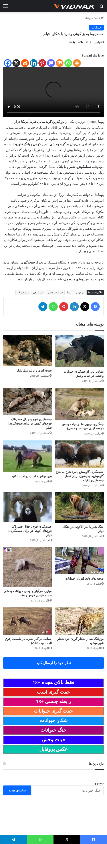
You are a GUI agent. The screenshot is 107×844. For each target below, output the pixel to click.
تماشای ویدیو (17, 790)
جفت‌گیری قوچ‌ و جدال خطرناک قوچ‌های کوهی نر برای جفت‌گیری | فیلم (30, 423)
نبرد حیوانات (23, 292)
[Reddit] (25, 63)
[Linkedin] (34, 63)
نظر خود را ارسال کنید (53, 663)
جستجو (99, 783)
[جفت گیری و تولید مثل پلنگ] (27, 350)
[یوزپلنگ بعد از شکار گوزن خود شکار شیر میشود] (79, 621)
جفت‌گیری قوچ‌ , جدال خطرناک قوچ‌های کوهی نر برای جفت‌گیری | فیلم (30, 531)
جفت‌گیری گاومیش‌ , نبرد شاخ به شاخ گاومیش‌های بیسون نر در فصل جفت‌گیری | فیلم (80, 476)
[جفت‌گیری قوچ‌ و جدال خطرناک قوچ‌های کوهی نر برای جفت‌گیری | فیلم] (27, 401)
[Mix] (59, 63)
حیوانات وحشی (55, 292)
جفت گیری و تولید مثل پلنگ (34, 370)
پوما (69, 292)
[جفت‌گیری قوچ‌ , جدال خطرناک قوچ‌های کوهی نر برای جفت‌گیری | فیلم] (27, 507)
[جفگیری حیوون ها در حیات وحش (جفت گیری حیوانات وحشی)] (79, 404)
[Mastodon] (51, 63)
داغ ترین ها (96, 763)
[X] (16, 63)
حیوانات (88, 18)
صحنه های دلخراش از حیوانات (84, 578)
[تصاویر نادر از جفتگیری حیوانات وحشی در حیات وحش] (79, 351)
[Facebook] (8, 63)
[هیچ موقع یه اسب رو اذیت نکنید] (27, 456)
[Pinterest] (42, 63)
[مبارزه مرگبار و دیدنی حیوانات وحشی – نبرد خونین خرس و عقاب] (27, 567)
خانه (99, 18)
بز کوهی (79, 292)
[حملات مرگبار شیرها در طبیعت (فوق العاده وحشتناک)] (27, 621)
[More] (77, 63)
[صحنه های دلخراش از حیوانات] (79, 560)
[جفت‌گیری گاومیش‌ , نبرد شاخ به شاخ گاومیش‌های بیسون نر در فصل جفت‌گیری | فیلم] (79, 454)
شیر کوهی (38, 292)
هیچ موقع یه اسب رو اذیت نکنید (32, 476)
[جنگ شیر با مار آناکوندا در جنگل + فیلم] (79, 507)
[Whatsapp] (68, 63)
